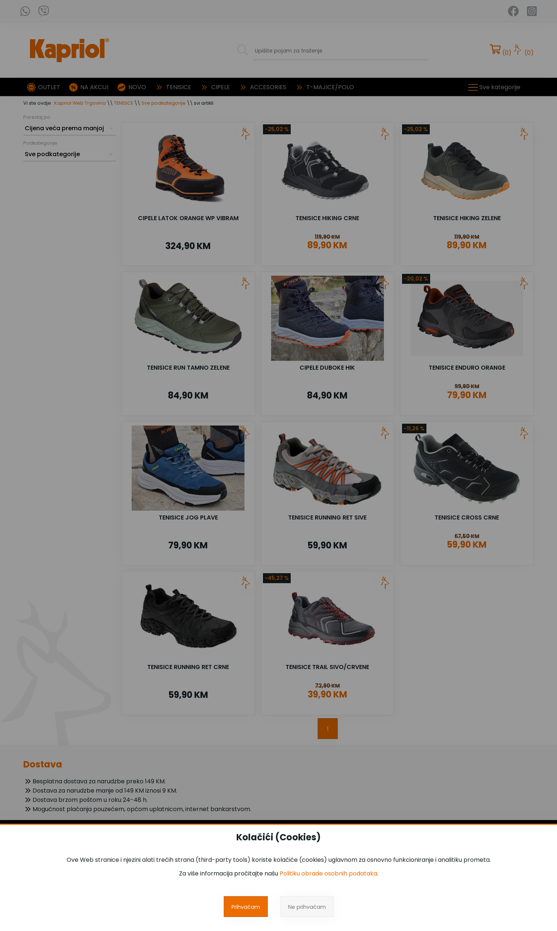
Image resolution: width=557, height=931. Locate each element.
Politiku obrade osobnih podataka (328, 873)
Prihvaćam (246, 907)
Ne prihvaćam (307, 907)
